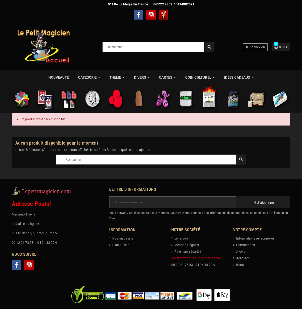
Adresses (243, 258)
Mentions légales (186, 245)
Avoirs (240, 251)
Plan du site (120, 245)
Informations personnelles (255, 238)
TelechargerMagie (163, 15)
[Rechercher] (158, 47)
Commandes (245, 245)
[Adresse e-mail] (172, 202)
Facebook (138, 15)
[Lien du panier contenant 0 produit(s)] (281, 47)
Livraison (181, 238)
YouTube (151, 15)
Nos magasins (122, 238)
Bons (240, 265)
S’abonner (263, 202)
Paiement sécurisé (187, 251)
